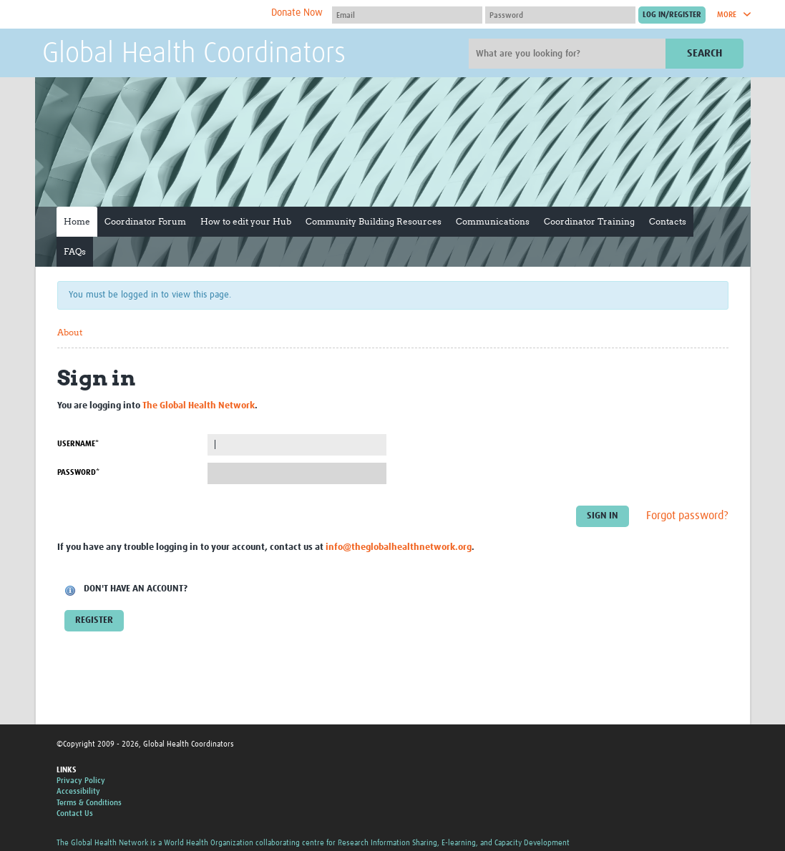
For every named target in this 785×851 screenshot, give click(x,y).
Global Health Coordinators (194, 54)
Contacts (667, 221)
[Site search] (569, 54)
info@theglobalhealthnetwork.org (399, 547)
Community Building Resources (374, 221)
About (69, 332)
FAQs (75, 251)
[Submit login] (672, 15)
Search (704, 53)
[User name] (407, 15)
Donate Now (297, 13)
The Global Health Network (149, 15)
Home (77, 221)
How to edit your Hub (245, 221)
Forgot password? (687, 515)
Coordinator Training (589, 221)
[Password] (560, 15)
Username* (78, 444)
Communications (493, 221)
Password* (78, 472)
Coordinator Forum (145, 221)
